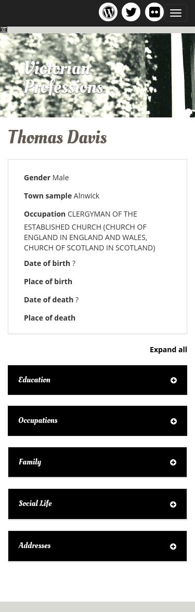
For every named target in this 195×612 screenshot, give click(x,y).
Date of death (48, 299)
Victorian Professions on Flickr (156, 11)
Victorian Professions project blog (110, 11)
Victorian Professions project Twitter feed (132, 11)
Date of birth (47, 263)
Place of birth (48, 281)
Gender (37, 177)
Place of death (49, 318)
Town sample (48, 196)
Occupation (45, 214)
